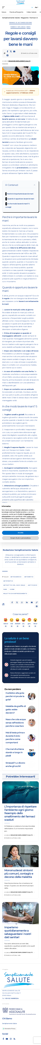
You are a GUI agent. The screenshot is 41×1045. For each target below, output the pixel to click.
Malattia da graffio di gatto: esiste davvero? (16, 709)
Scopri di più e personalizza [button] (20, 538)
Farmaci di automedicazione (20, 22)
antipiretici (8, 581)
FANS (5, 589)
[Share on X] (10, 51)
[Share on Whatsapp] (22, 602)
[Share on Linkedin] (27, 602)
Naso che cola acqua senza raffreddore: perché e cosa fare (16, 722)
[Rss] (14, 1038)
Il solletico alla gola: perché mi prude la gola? (15, 696)
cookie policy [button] (31, 516)
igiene (12, 589)
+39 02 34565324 (12, 998)
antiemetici (28, 577)
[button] (7, 55)
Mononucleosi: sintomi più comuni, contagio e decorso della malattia (18, 873)
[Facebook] (3, 1038)
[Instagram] (10, 1038)
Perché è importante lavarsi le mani (20, 194)
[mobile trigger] (4, 7)
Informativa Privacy (10, 1028)
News (28, 27)
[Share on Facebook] (7, 51)
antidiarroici (16, 577)
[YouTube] (7, 1038)
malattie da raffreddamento (15, 593)
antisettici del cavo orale (14, 585)
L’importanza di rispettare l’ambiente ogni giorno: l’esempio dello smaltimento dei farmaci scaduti (20, 813)
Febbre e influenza (18, 27)
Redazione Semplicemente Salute (19, 61)
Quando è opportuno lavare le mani (21, 199)
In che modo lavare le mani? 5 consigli (17, 205)
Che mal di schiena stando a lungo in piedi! (15, 752)
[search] (32, 7)
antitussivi (32, 585)
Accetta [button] (20, 533)
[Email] (14, 51)
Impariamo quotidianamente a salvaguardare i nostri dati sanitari (17, 932)
